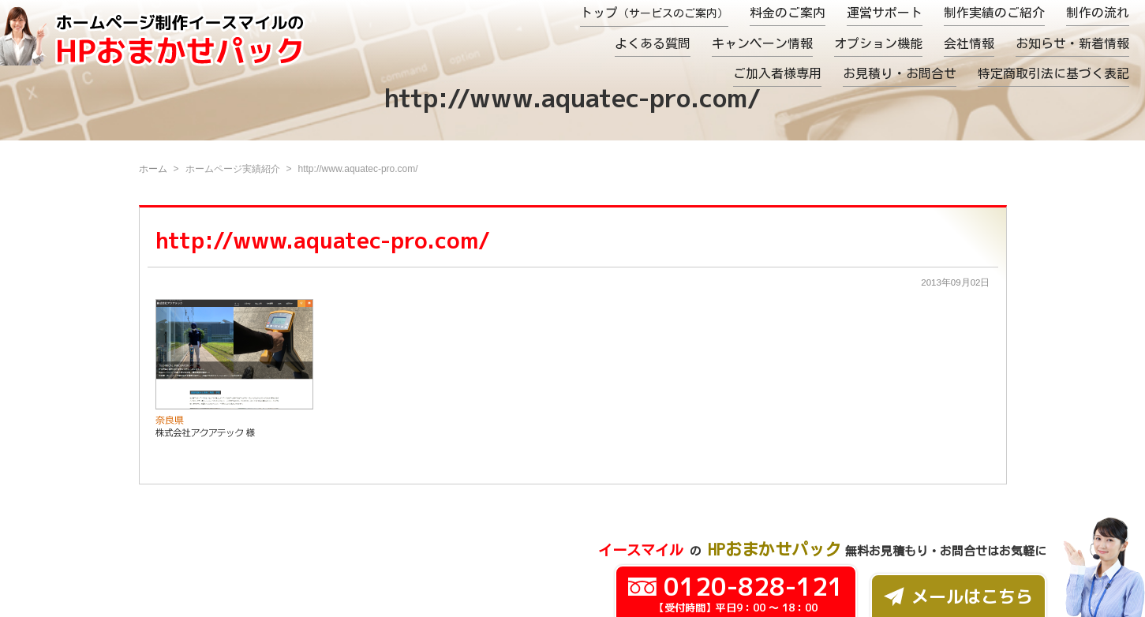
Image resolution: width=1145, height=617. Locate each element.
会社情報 (969, 43)
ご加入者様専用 (777, 73)
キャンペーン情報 (762, 43)
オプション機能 (878, 43)
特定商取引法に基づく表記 (1053, 73)
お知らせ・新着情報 (1072, 43)
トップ (654, 12)
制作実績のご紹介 (994, 12)
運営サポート (884, 12)
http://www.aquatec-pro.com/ (322, 240)
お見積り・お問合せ (899, 73)
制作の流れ (1097, 12)
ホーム (153, 168)
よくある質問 (652, 43)
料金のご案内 (787, 12)
